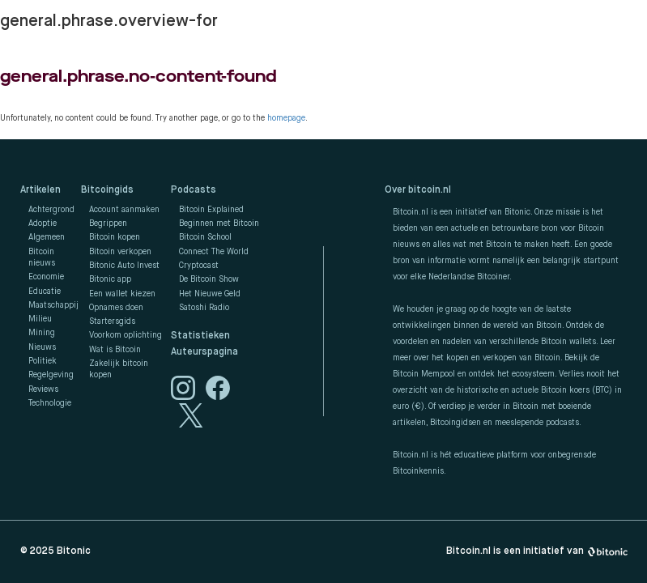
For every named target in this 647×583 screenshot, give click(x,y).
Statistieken (200, 336)
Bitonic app (110, 279)
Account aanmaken (124, 210)
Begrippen (108, 223)
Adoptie (42, 223)
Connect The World (214, 252)
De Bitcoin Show (209, 279)
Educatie (44, 291)
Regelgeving (51, 375)
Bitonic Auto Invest (124, 266)
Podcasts (193, 190)
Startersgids (112, 321)
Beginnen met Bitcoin (219, 223)
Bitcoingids (107, 190)
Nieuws (42, 347)
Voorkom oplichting (125, 335)
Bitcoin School (205, 237)
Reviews (43, 389)
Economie (46, 277)
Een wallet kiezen (122, 294)
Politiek (42, 361)
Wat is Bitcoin (115, 350)
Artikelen (40, 190)
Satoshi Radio (204, 308)
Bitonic (74, 551)
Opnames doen (116, 308)
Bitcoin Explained (211, 210)
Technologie (49, 403)
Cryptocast (199, 266)
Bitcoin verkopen (120, 252)
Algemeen (46, 237)
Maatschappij (53, 305)
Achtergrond (51, 210)
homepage (286, 118)
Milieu (40, 319)
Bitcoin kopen (114, 237)
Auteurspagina (204, 352)
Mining (41, 333)
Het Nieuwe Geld (209, 294)
